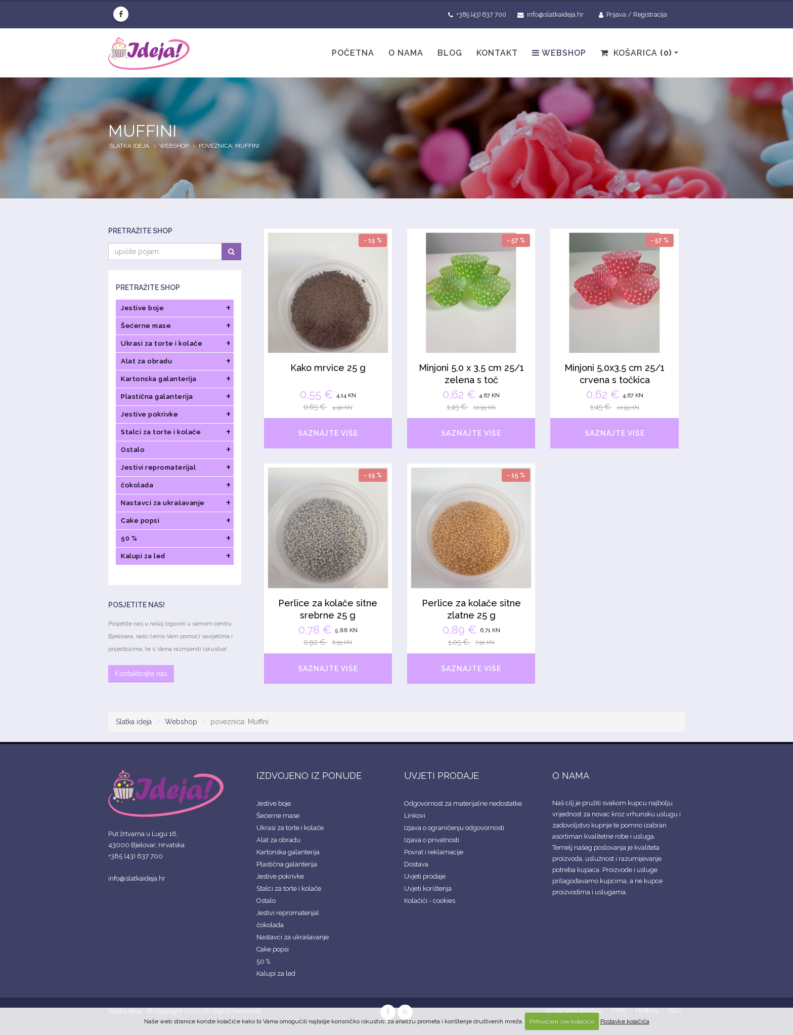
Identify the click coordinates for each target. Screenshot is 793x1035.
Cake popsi (272, 949)
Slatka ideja (129, 145)
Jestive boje (273, 803)
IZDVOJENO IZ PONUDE (309, 775)
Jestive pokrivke (280, 876)
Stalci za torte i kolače (288, 888)
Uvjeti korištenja (428, 888)
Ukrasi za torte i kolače (290, 828)
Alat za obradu (278, 840)
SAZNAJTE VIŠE (328, 433)
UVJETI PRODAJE (441, 775)
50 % (263, 961)
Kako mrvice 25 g (328, 367)
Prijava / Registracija (633, 15)
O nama (405, 53)
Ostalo (266, 900)
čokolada (270, 925)
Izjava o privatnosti (431, 840)
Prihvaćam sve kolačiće (562, 1021)
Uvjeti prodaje (425, 876)
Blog (449, 53)
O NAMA (570, 775)
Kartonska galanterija (288, 852)
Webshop (559, 53)
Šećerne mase (277, 815)
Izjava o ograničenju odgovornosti (454, 828)
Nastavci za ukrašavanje (292, 937)
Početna (353, 53)
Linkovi (414, 815)
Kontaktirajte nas (141, 674)
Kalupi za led (275, 973)
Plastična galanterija (286, 864)
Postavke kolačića (624, 1021)
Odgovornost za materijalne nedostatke (463, 803)
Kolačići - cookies (429, 900)
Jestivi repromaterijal (287, 913)
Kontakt (497, 53)
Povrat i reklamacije (433, 852)
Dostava (416, 864)
